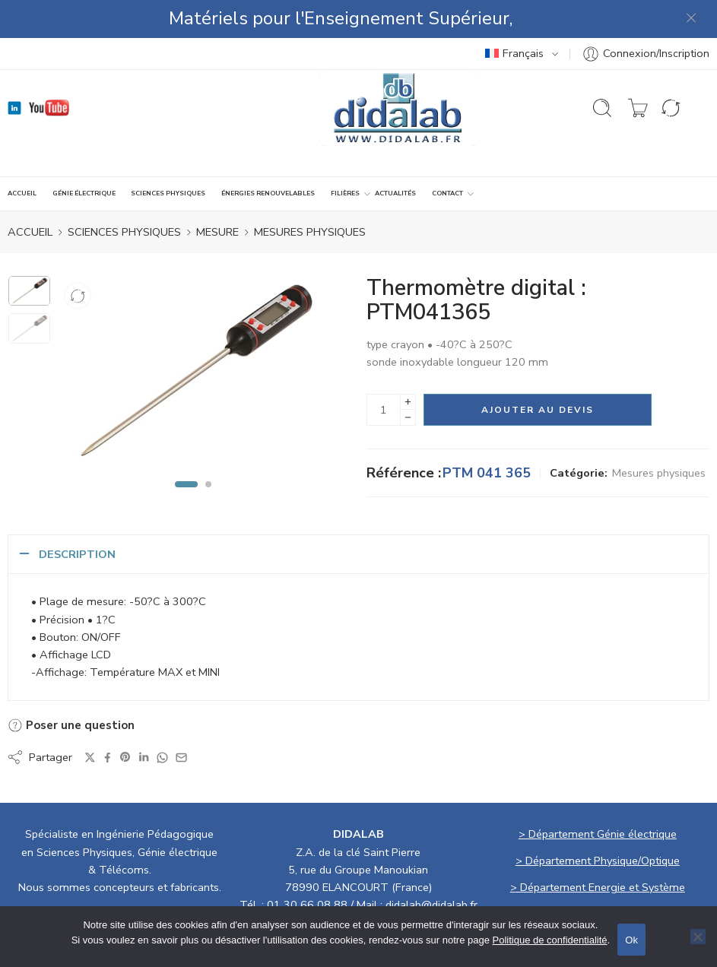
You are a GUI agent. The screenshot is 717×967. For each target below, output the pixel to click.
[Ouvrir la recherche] (602, 70)
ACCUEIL (22, 155)
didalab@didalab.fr (431, 866)
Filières (345, 155)
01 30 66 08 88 (307, 866)
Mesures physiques (310, 193)
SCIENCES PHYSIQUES (168, 155)
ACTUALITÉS (395, 155)
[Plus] (408, 364)
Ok (631, 940)
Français (514, 15)
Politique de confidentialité (550, 940)
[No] (698, 936)
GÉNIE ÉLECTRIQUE (84, 155)
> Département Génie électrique (598, 796)
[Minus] (408, 380)
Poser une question (71, 687)
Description (77, 516)
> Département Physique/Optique (598, 822)
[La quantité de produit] (383, 372)
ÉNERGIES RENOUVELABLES (268, 155)
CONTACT (447, 155)
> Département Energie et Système (597, 849)
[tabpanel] (193, 337)
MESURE (217, 193)
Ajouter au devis (537, 372)
